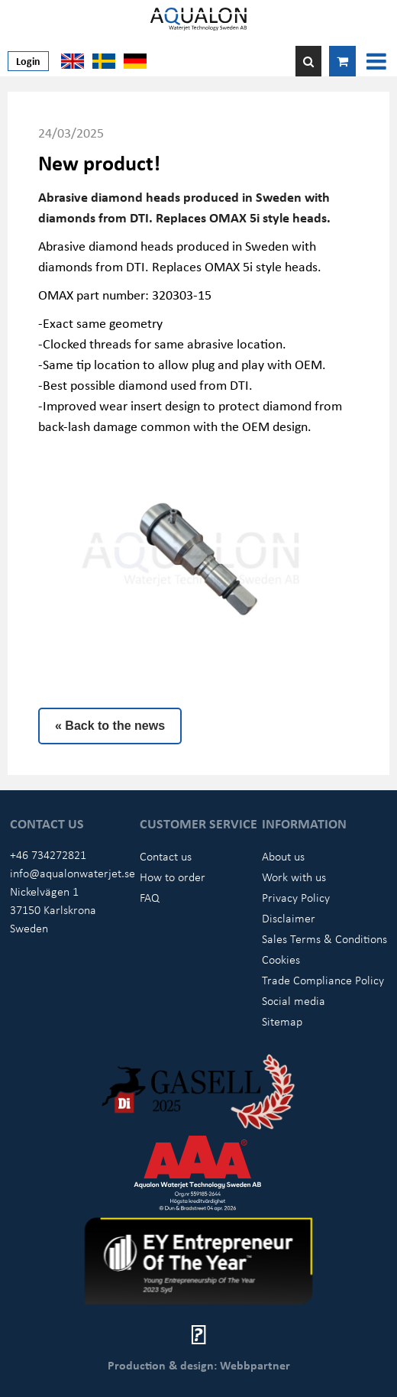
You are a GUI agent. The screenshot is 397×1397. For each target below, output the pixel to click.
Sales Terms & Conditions (324, 938)
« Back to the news (110, 725)
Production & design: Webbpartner (199, 1364)
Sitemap (282, 1021)
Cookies (281, 959)
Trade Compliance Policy (323, 979)
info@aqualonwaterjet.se (72, 872)
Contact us (166, 856)
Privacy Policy (296, 897)
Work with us (294, 876)
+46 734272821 (48, 854)
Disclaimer (288, 917)
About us (283, 856)
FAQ (150, 897)
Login (28, 60)
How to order (172, 876)
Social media (293, 1000)
